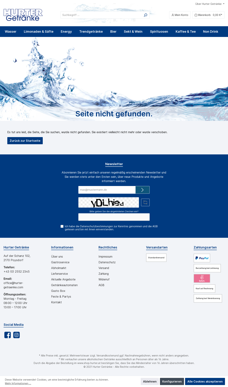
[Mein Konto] (180, 15)
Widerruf (104, 279)
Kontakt (56, 302)
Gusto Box (58, 291)
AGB (155, 226)
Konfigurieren (172, 381)
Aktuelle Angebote (63, 279)
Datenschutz (107, 262)
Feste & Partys (61, 296)
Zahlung (104, 273)
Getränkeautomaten (64, 285)
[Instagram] (16, 335)
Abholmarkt (58, 268)
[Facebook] (8, 335)
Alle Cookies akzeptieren (205, 381)
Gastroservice (60, 262)
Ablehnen (150, 381)
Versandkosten (105, 355)
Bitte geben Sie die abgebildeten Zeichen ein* (114, 211)
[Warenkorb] (208, 15)
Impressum (105, 256)
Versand (104, 268)
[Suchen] (145, 15)
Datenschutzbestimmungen (96, 226)
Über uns (57, 256)
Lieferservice (59, 273)
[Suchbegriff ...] (101, 15)
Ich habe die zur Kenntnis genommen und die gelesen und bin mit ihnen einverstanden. (111, 228)
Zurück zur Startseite (25, 140)
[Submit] (142, 190)
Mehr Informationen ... (18, 383)
